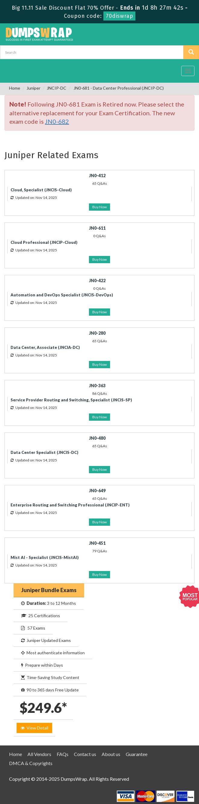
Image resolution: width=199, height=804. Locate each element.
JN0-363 (97, 385)
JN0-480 (97, 438)
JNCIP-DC (56, 88)
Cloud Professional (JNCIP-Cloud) (44, 242)
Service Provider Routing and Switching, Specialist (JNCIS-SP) (71, 399)
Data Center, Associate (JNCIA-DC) (45, 347)
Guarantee (136, 754)
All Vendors (39, 754)
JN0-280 (97, 333)
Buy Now (99, 207)
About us (111, 754)
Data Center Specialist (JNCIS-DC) (44, 452)
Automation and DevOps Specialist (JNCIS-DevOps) (62, 294)
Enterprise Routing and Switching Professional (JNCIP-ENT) (70, 505)
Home (14, 88)
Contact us (85, 754)
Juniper (33, 88)
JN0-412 (97, 175)
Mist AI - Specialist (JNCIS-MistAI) (45, 557)
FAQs (62, 754)
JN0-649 (97, 490)
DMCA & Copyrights (30, 763)
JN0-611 (97, 228)
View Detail (34, 727)
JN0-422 (97, 280)
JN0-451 (97, 543)
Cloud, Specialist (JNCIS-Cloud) (41, 189)
